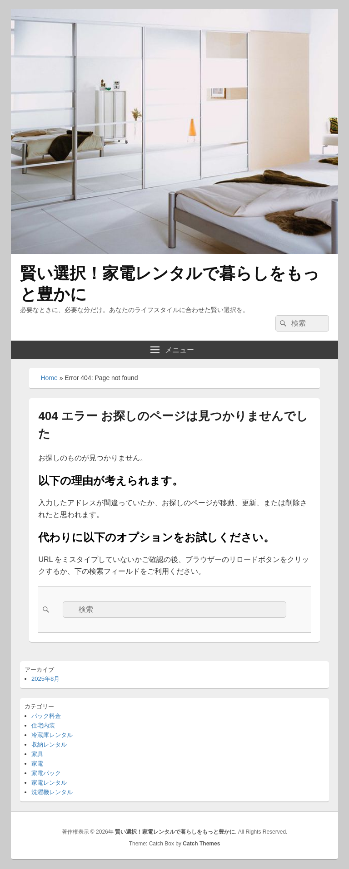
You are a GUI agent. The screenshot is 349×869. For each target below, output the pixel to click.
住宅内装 (43, 725)
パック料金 (46, 716)
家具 (37, 754)
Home (48, 377)
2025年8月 (45, 678)
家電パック (46, 773)
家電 (37, 763)
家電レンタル (49, 782)
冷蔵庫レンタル (52, 735)
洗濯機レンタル (52, 792)
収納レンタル (49, 744)
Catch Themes (201, 843)
